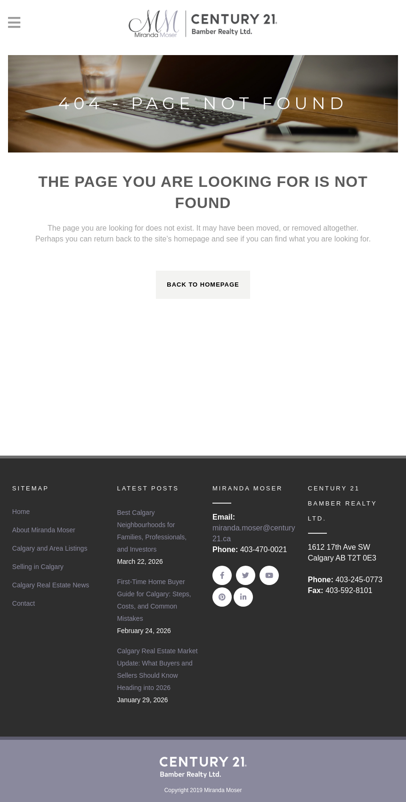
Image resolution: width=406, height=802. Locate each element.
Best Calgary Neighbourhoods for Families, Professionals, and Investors (152, 531)
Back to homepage (203, 284)
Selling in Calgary (38, 566)
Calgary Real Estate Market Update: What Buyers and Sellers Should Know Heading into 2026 (157, 669)
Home (21, 511)
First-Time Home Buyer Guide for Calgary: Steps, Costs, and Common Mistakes (154, 600)
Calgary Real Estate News (50, 585)
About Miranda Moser (43, 530)
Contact (23, 603)
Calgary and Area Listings (50, 548)
